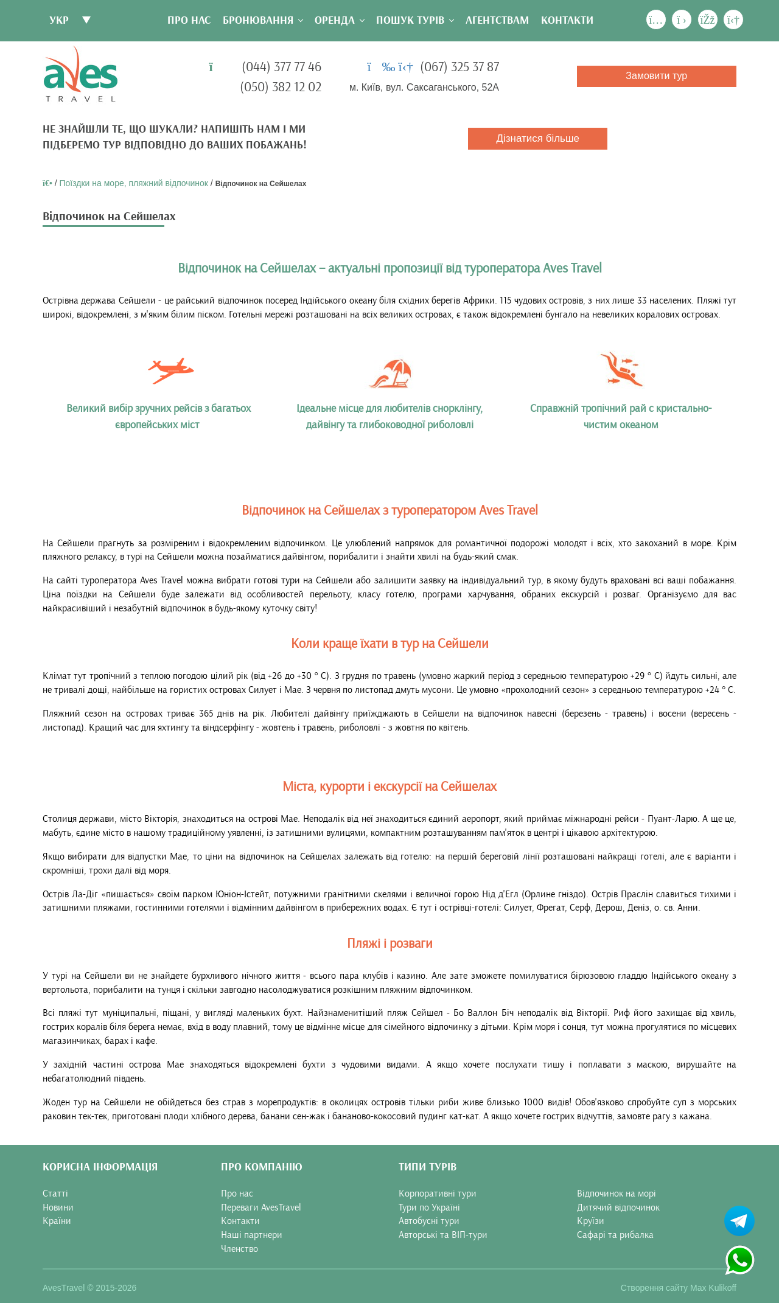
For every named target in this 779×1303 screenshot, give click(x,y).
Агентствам (497, 20)
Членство (239, 1249)
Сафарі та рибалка (615, 1235)
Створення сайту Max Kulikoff (678, 1288)
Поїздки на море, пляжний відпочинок (133, 183)
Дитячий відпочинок (618, 1207)
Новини (58, 1207)
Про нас (189, 20)
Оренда (335, 20)
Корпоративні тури (438, 1193)
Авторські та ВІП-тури (443, 1235)
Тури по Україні (429, 1207)
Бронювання (258, 20)
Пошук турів (410, 20)
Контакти (567, 20)
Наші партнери (251, 1235)
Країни (57, 1221)
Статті (55, 1193)
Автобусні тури (429, 1221)
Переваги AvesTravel (261, 1207)
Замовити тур (656, 76)
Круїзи (590, 1221)
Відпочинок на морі (616, 1193)
